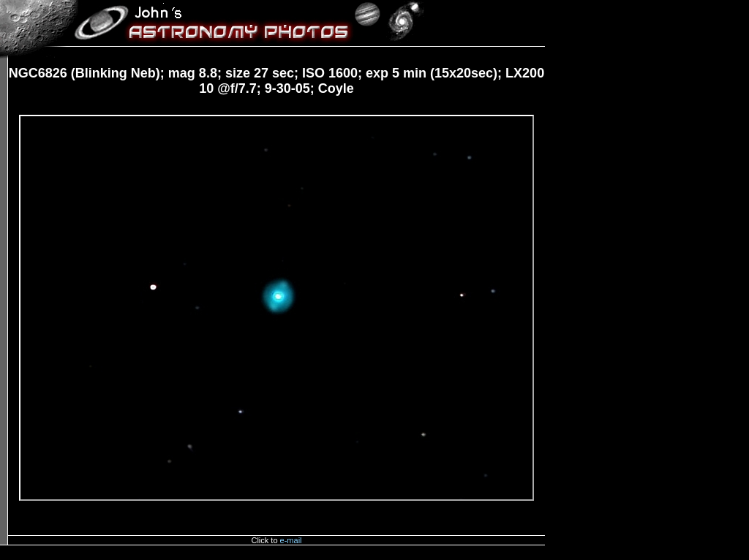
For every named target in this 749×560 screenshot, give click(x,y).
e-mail (291, 540)
